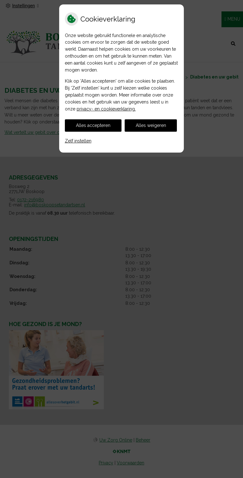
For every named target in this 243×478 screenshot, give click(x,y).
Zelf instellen (78, 140)
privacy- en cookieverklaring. (106, 108)
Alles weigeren (151, 125)
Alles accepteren (93, 125)
